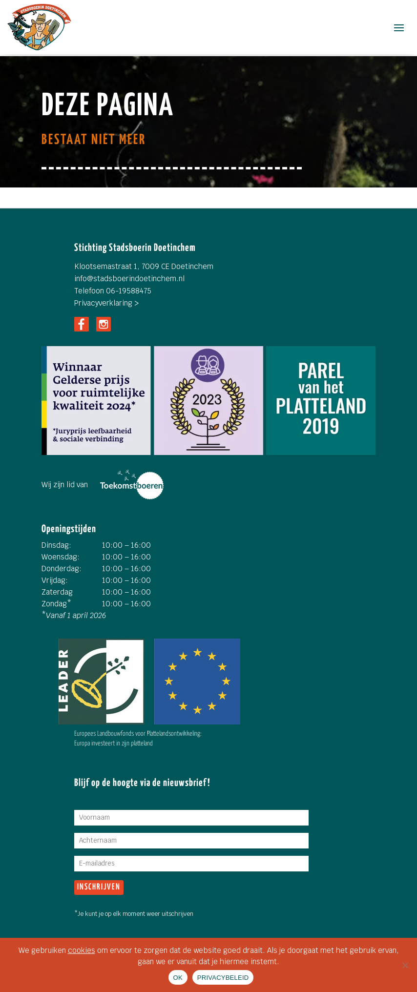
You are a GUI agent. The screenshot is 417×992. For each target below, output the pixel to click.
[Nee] (405, 965)
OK (178, 977)
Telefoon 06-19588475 (112, 290)
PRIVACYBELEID (223, 977)
